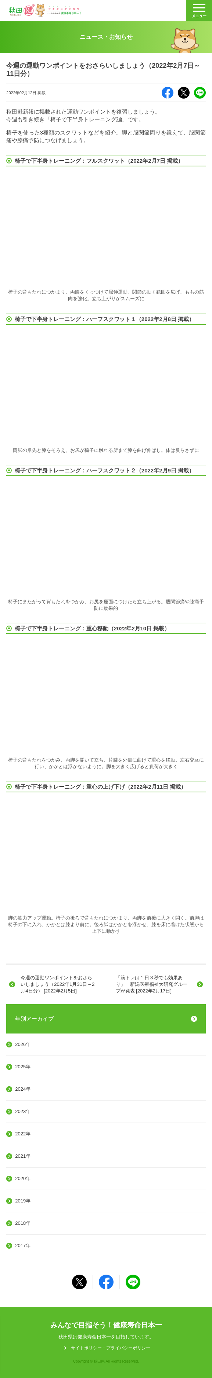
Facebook (167, 93)
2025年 (22, 1066)
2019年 (22, 1201)
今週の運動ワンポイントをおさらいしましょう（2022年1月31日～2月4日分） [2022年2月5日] (57, 984)
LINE (200, 93)
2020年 (22, 1178)
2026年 (22, 1044)
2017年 (22, 1245)
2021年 (22, 1156)
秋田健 (45, 10)
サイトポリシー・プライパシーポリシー (110, 1348)
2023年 (22, 1111)
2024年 (22, 1089)
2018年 (22, 1223)
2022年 (22, 1133)
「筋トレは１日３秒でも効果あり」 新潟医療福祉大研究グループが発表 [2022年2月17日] (151, 984)
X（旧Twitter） (184, 93)
